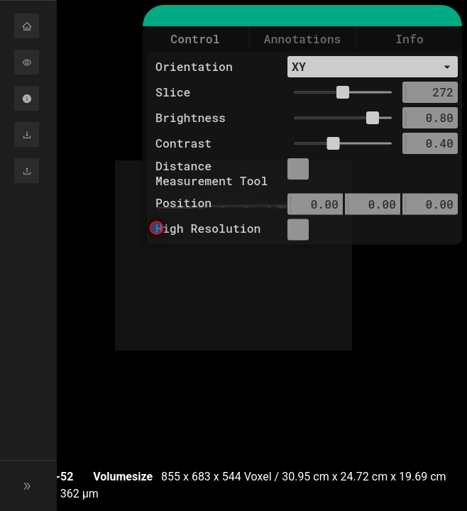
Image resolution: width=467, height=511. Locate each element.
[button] (28, 26)
